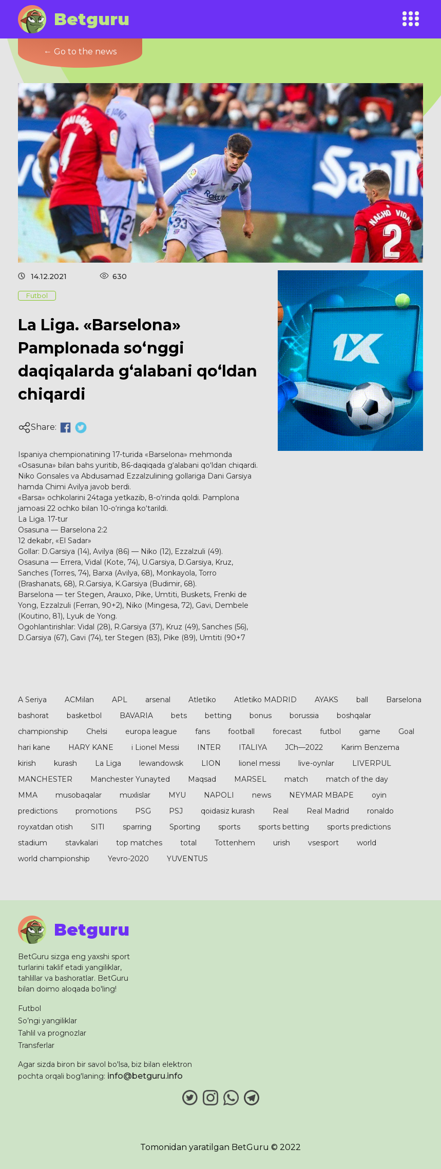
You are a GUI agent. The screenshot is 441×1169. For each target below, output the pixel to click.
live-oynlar (316, 763)
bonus (261, 715)
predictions (37, 811)
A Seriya (32, 699)
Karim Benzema (370, 747)
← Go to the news (80, 51)
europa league (151, 731)
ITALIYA (253, 747)
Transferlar (36, 1045)
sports (229, 826)
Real (281, 811)
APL (119, 699)
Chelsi (96, 731)
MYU (177, 795)
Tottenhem (235, 842)
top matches (139, 842)
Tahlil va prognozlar (52, 1033)
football (241, 731)
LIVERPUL (371, 763)
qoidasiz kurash (228, 811)
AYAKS (326, 699)
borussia (304, 715)
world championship (54, 858)
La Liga (108, 763)
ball (362, 699)
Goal (406, 731)
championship (43, 731)
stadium (32, 842)
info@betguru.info (145, 1076)
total (188, 842)
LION (211, 763)
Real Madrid (327, 811)
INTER (209, 747)
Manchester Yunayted (130, 779)
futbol (330, 731)
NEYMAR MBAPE (321, 795)
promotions (96, 811)
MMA (27, 795)
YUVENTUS (187, 858)
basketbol (84, 715)
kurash (65, 763)
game (369, 731)
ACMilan (79, 699)
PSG (143, 811)
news (261, 795)
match (296, 779)
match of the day (357, 779)
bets (179, 715)
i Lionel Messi (155, 747)
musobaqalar (78, 795)
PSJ (176, 811)
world (366, 842)
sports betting (283, 826)
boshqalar (354, 715)
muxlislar (135, 795)
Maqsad (202, 779)
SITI (98, 826)
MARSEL (250, 779)
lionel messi (259, 763)
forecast (287, 731)
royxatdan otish (45, 826)
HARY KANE (90, 747)
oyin (379, 795)
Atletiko (202, 699)
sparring (137, 826)
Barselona (403, 699)
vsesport (323, 842)
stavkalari (81, 842)
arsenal (157, 699)
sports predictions (359, 826)
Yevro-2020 (128, 858)
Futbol (29, 1008)
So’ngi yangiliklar (47, 1020)
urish (281, 842)
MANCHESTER (45, 779)
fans (202, 731)
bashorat (33, 715)
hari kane (34, 747)
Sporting (184, 826)
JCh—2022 (304, 747)
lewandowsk (161, 763)
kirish (27, 763)
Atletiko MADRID (265, 699)
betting (218, 715)
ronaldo (380, 811)
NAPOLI (219, 795)
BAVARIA (136, 715)
